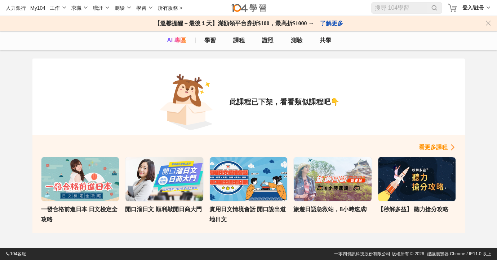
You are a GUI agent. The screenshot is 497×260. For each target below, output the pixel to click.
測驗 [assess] (296, 40)
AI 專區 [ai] (176, 40)
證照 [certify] (268, 40)
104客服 (16, 253)
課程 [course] (239, 40)
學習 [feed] (210, 40)
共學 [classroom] (325, 40)
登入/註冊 (473, 7)
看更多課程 (433, 147)
